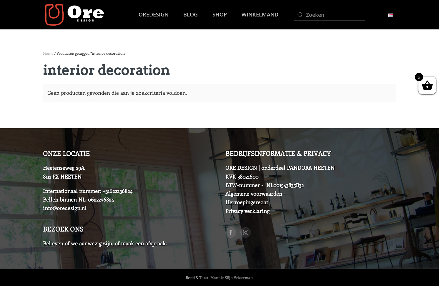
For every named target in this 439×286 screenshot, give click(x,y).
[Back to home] (73, 14)
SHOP (219, 14)
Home (48, 53)
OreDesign (154, 14)
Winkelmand (260, 14)
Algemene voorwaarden (253, 193)
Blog (190, 14)
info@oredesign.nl (65, 208)
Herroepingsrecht (246, 202)
